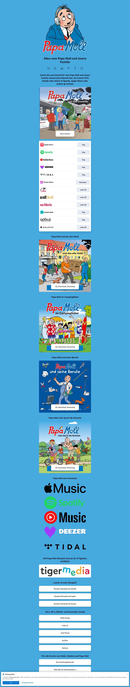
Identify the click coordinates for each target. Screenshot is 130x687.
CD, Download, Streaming (65, 286)
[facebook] (75, 68)
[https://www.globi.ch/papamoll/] (65, 618)
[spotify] (48, 68)
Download (82, 182)
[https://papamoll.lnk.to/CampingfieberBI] (65, 326)
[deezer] (61, 68)
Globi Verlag (65, 618)
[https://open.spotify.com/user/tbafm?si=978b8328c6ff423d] (65, 589)
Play (83, 145)
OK (11, 682)
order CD (83, 190)
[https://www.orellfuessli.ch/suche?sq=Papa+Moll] (65, 633)
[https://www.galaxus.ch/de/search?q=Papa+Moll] (65, 648)
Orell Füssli (65, 633)
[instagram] (81, 68)
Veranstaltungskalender (65, 662)
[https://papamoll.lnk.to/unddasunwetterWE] (65, 113)
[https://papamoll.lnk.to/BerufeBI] (65, 387)
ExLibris (65, 640)
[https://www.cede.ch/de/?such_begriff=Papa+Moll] (65, 625)
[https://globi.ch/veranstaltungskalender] (65, 662)
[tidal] (68, 68)
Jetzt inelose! (65, 134)
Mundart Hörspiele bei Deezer (65, 604)
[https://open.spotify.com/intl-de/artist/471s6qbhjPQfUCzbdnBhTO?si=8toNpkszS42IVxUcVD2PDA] (65, 502)
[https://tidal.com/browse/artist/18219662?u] (65, 546)
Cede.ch (65, 625)
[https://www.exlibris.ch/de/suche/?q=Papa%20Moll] (65, 640)
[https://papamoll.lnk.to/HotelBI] (65, 266)
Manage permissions (27, 682)
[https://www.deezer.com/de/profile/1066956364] (65, 604)
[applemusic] (55, 68)
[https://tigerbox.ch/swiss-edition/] (65, 571)
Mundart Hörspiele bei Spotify (65, 589)
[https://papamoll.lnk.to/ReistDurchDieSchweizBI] (65, 447)
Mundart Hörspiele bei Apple (65, 596)
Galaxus (65, 648)
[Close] (126, 674)
